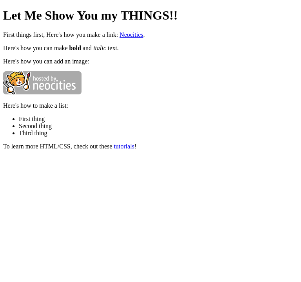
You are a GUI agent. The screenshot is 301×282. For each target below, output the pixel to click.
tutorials (124, 146)
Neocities (131, 34)
